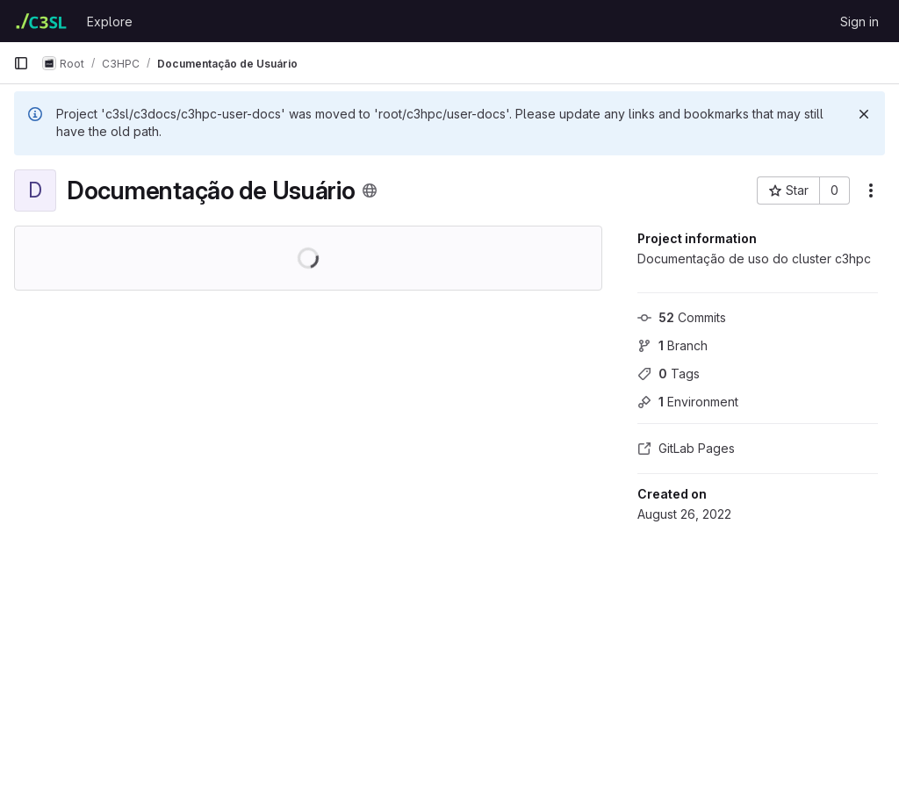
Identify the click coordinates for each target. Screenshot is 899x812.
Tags (668, 373)
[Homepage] (41, 21)
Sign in (859, 21)
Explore (110, 21)
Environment (687, 401)
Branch (672, 345)
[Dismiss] (863, 114)
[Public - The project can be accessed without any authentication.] (370, 190)
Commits (681, 317)
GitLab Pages (686, 448)
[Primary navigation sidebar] (21, 63)
